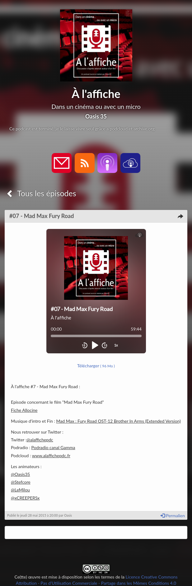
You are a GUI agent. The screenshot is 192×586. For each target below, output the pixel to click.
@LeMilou (20, 489)
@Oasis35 (20, 474)
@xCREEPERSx (25, 497)
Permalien (173, 515)
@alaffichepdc (39, 439)
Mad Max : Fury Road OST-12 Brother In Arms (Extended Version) (118, 421)
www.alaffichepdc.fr (51, 455)
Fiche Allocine (24, 410)
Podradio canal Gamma (53, 447)
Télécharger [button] (96, 365)
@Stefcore (20, 482)
